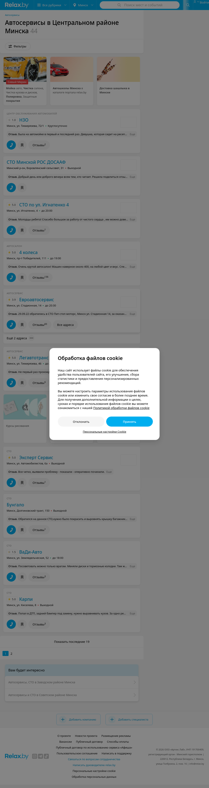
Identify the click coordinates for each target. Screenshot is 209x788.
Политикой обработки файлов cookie (121, 408)
